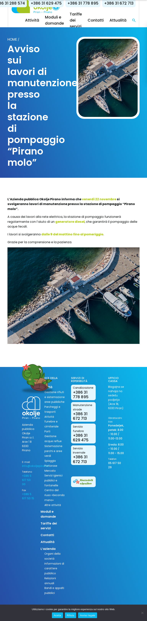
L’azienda (48, 549)
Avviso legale (87, 615)
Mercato (50, 471)
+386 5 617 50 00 (26, 480)
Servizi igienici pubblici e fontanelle (53, 480)
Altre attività (52, 505)
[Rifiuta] (142, 613)
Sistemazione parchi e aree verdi (53, 451)
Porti (47, 431)
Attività (36, 20)
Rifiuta (70, 615)
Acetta (57, 615)
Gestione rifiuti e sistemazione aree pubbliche (54, 397)
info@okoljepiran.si (28, 466)
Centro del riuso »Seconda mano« (54, 495)
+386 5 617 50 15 (28, 496)
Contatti (100, 20)
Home (12, 39)
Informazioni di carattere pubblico (54, 568)
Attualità (122, 20)
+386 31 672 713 (123, 3)
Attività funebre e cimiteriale (51, 421)
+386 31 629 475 (50, 3)
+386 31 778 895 (86, 3)
